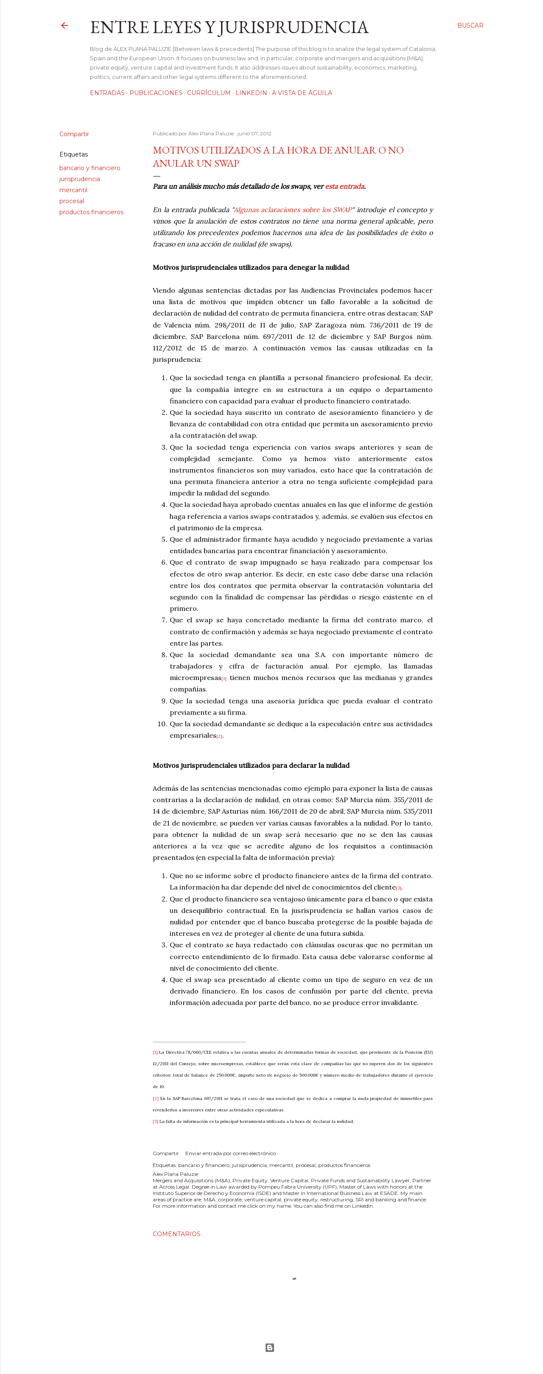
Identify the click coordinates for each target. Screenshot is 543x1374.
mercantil (73, 190)
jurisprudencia (79, 179)
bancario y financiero (89, 168)
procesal (71, 201)
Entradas (107, 93)
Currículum (209, 93)
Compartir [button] (74, 134)
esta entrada (344, 186)
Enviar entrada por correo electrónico (230, 1153)
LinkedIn (251, 93)
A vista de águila (302, 93)
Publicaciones (155, 93)
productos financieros (91, 212)
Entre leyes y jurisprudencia (229, 27)
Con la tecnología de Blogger (270, 1348)
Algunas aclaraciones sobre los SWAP (293, 209)
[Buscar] (470, 25)
